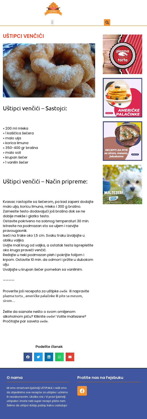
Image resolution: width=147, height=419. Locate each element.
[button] (52, 22)
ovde (63, 291)
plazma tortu (13, 296)
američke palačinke (40, 296)
